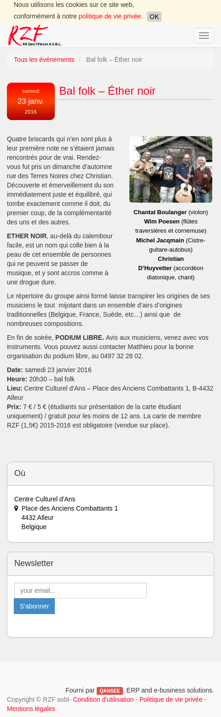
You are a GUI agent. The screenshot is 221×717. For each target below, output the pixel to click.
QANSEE (109, 690)
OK (154, 16)
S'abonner (34, 606)
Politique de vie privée (171, 699)
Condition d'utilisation (103, 699)
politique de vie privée (110, 16)
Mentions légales (31, 708)
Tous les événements (44, 59)
